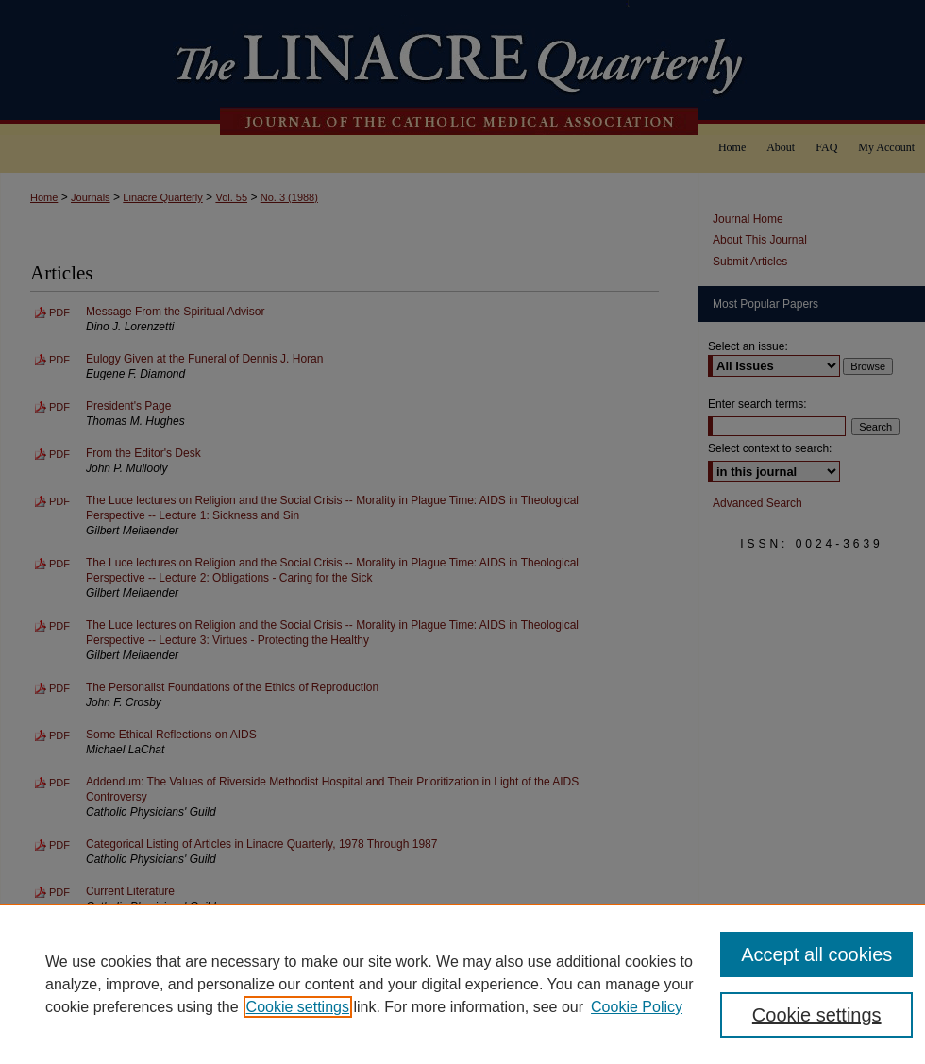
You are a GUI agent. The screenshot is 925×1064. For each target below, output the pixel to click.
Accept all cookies (816, 954)
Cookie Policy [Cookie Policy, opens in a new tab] (636, 1007)
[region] (462, 984)
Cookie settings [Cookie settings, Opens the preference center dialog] (817, 1015)
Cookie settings (297, 1007)
